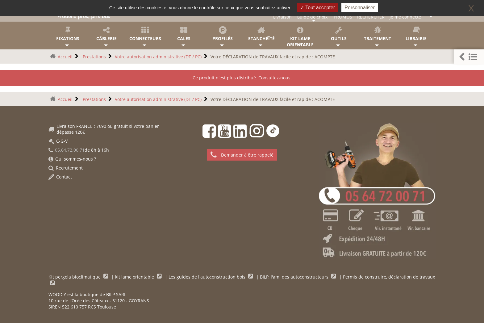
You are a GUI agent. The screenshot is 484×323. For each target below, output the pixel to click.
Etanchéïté (261, 33)
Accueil (65, 57)
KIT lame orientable (300, 37)
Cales (184, 33)
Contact (60, 177)
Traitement (377, 33)
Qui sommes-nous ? (72, 159)
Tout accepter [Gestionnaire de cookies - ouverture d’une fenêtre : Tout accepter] (317, 7)
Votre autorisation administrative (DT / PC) (158, 57)
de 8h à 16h (78, 150)
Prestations (93, 57)
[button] (469, 57)
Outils (339, 33)
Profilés (223, 33)
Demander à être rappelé (242, 155)
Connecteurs (145, 33)
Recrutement (65, 168)
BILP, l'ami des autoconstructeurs (295, 277)
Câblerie (106, 33)
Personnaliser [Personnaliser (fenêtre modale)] (359, 7)
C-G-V (58, 141)
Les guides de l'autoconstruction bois (208, 277)
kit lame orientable (135, 277)
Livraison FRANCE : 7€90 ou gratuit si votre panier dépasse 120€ (103, 129)
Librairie (416, 33)
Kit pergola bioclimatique (75, 277)
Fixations (68, 33)
